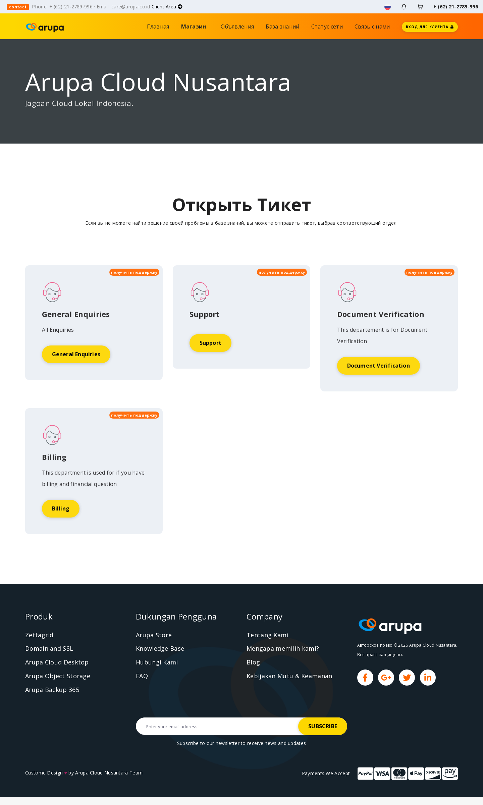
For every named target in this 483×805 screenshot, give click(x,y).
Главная (158, 26)
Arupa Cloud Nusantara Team (109, 773)
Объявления (237, 26)
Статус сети (327, 26)
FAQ (142, 676)
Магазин (195, 26)
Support (210, 370)
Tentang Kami (267, 635)
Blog (253, 663)
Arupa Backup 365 (52, 690)
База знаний (282, 26)
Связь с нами (372, 26)
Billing (60, 536)
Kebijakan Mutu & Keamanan (289, 676)
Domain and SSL (49, 649)
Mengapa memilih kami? (283, 649)
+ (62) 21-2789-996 (455, 6)
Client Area (167, 6)
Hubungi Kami (157, 663)
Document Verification (378, 393)
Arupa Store (154, 635)
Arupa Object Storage (57, 676)
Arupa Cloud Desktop (57, 663)
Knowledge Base (160, 649)
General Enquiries (76, 382)
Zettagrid (39, 635)
